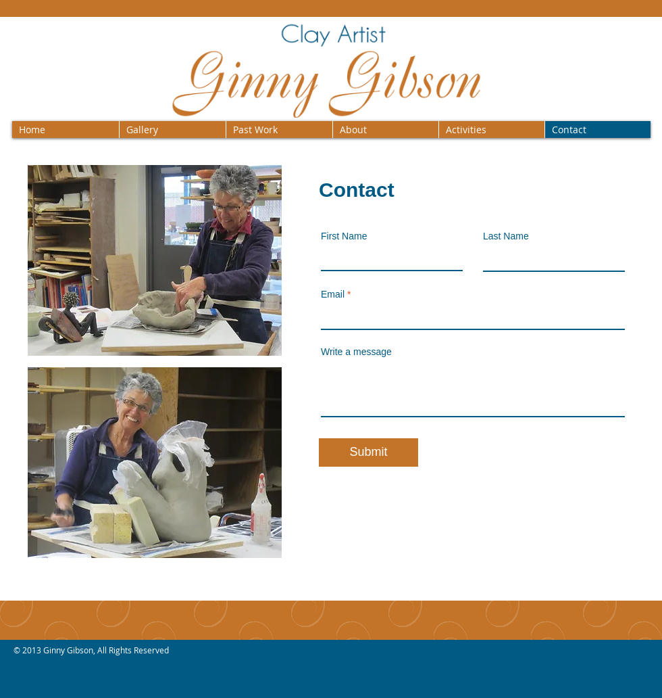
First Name (344, 236)
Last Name (506, 236)
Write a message (356, 351)
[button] (172, 129)
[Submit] (368, 452)
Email (333, 294)
